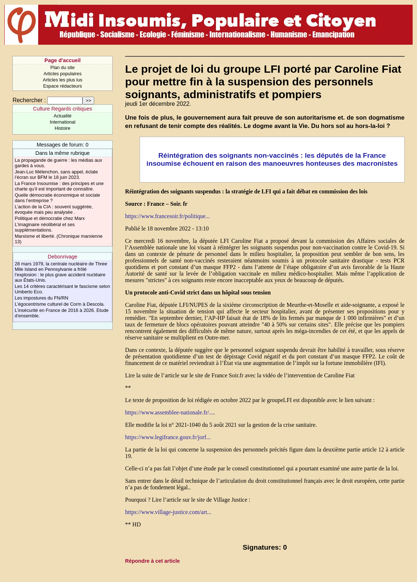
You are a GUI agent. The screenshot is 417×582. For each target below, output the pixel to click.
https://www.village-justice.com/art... (168, 512)
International (62, 122)
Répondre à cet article (152, 561)
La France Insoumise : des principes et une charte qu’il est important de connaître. (59, 186)
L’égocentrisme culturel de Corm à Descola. (60, 304)
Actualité (62, 116)
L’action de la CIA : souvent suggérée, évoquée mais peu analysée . (54, 209)
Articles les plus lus (63, 80)
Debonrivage (62, 257)
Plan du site (63, 67)
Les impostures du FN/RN (41, 298)
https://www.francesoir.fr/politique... (167, 216)
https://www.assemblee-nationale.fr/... (169, 412)
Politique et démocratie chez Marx (50, 218)
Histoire (62, 128)
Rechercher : (29, 100)
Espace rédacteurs (62, 86)
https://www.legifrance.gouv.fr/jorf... (167, 437)
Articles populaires (63, 73)
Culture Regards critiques (62, 109)
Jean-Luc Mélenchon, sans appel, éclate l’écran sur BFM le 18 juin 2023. (56, 174)
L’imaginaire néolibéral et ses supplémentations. (45, 227)
